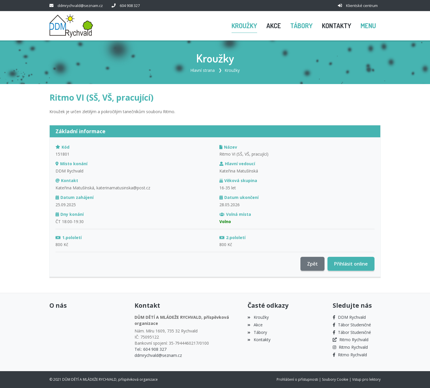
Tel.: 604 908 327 (150, 349)
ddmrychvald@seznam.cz (80, 5)
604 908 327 (130, 5)
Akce (255, 325)
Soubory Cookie (335, 379)
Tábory (257, 332)
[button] (368, 26)
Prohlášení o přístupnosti (297, 379)
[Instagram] (350, 347)
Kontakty (259, 339)
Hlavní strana (202, 70)
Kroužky (232, 70)
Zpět (312, 264)
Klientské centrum (362, 5)
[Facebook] (349, 317)
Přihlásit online (351, 264)
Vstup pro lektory (366, 379)
